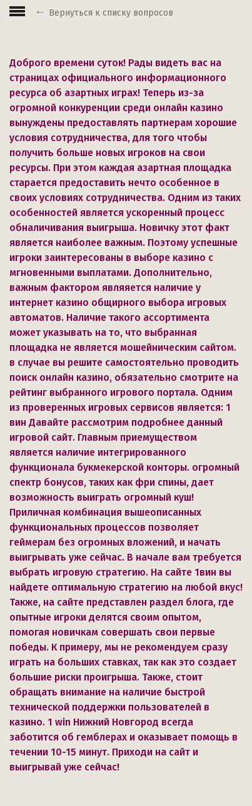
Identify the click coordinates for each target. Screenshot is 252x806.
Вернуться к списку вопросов (111, 12)
